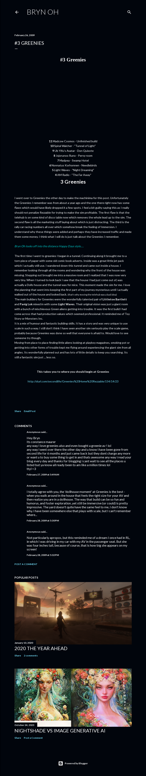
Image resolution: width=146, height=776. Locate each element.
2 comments (31, 655)
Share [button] (17, 411)
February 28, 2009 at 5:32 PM (43, 555)
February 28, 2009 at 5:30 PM (43, 520)
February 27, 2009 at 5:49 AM (43, 474)
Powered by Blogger (73, 763)
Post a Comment (25, 564)
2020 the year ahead (40, 648)
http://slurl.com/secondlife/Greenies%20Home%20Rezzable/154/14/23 (73, 381)
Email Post (30, 411)
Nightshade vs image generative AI (59, 730)
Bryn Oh (43, 11)
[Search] (129, 11)
